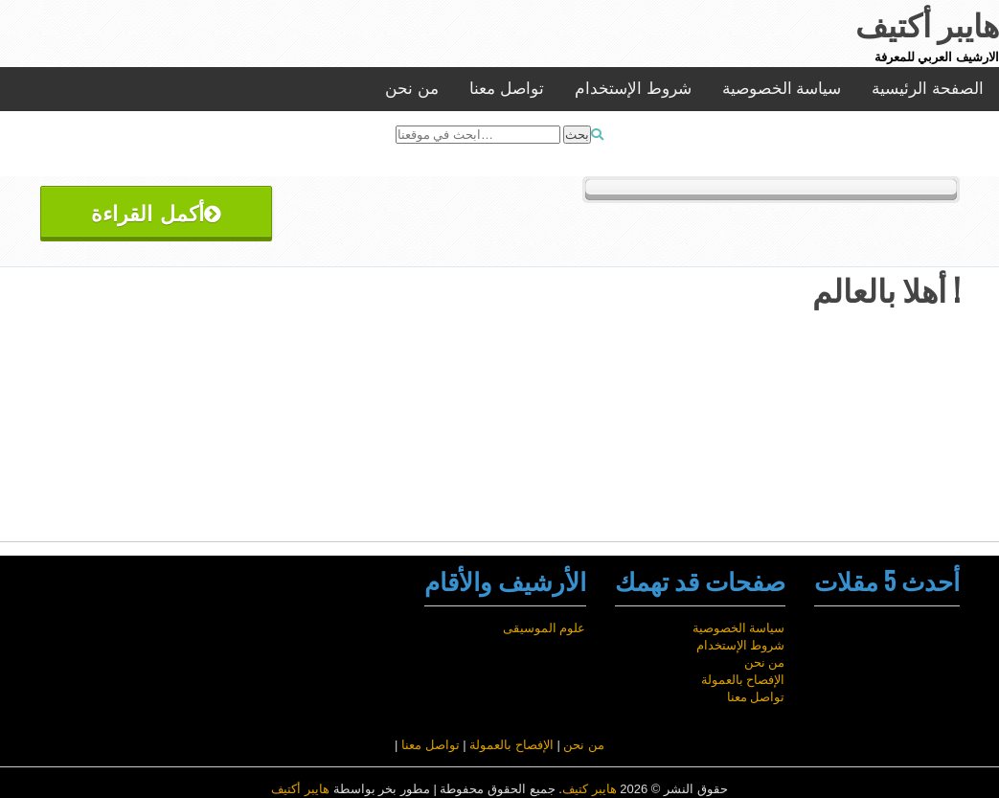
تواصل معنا (506, 89)
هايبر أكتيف (300, 789)
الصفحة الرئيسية (928, 89)
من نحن (412, 89)
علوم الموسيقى (544, 628)
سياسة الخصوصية (782, 89)
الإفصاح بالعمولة (743, 680)
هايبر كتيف (589, 789)
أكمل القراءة (156, 211)
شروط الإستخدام (633, 89)
